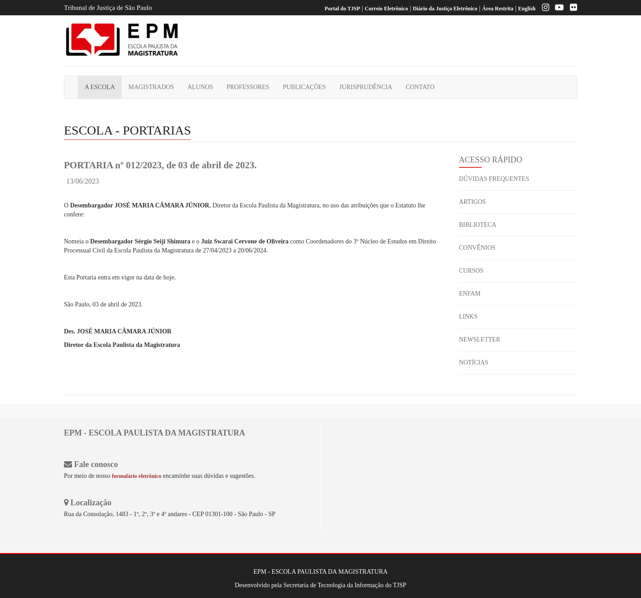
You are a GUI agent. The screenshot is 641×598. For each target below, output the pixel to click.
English (527, 8)
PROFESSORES (247, 87)
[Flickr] (571, 8)
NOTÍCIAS (473, 362)
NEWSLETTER (480, 339)
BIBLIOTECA (478, 224)
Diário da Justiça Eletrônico (445, 8)
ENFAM (470, 293)
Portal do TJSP (342, 8)
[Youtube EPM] (557, 8)
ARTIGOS (472, 201)
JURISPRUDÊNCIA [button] (365, 87)
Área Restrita (497, 8)
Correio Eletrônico (386, 8)
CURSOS (471, 270)
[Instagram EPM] (543, 8)
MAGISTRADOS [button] (151, 87)
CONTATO (420, 87)
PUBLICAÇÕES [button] (304, 87)
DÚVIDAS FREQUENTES (494, 178)
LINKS (468, 316)
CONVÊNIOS (477, 247)
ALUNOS (200, 87)
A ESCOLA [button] (100, 87)
